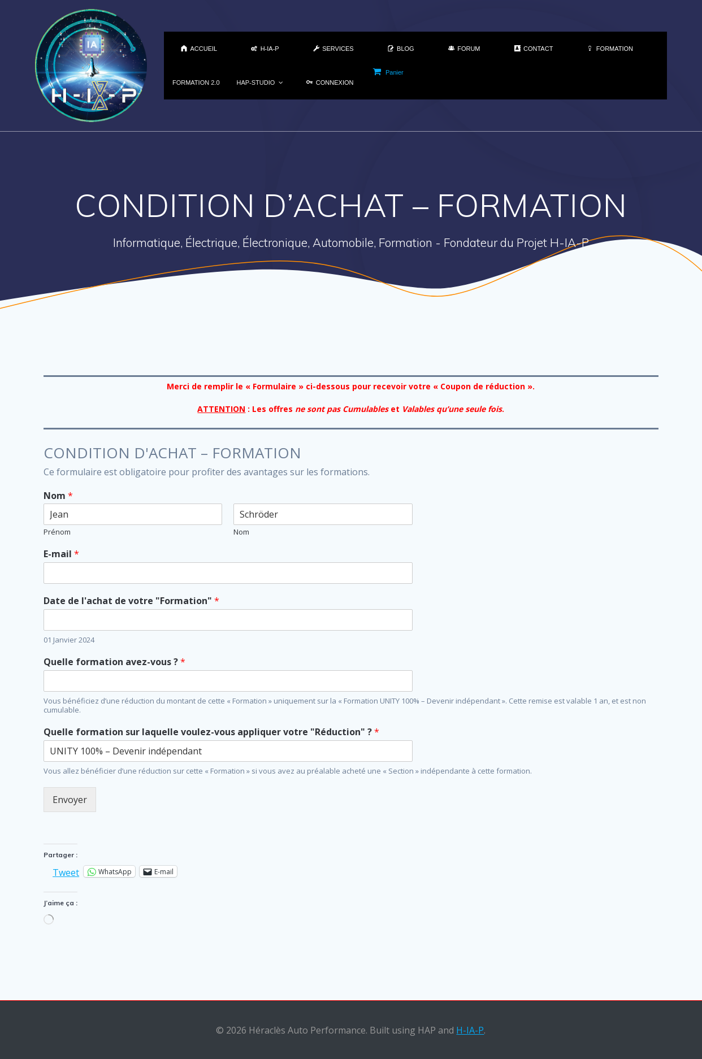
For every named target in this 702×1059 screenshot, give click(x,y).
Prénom (57, 532)
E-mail (61, 554)
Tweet (66, 871)
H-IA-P (470, 1030)
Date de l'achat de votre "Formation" (131, 601)
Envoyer (70, 799)
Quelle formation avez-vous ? (114, 662)
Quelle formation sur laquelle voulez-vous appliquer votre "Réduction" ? (211, 732)
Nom (58, 496)
